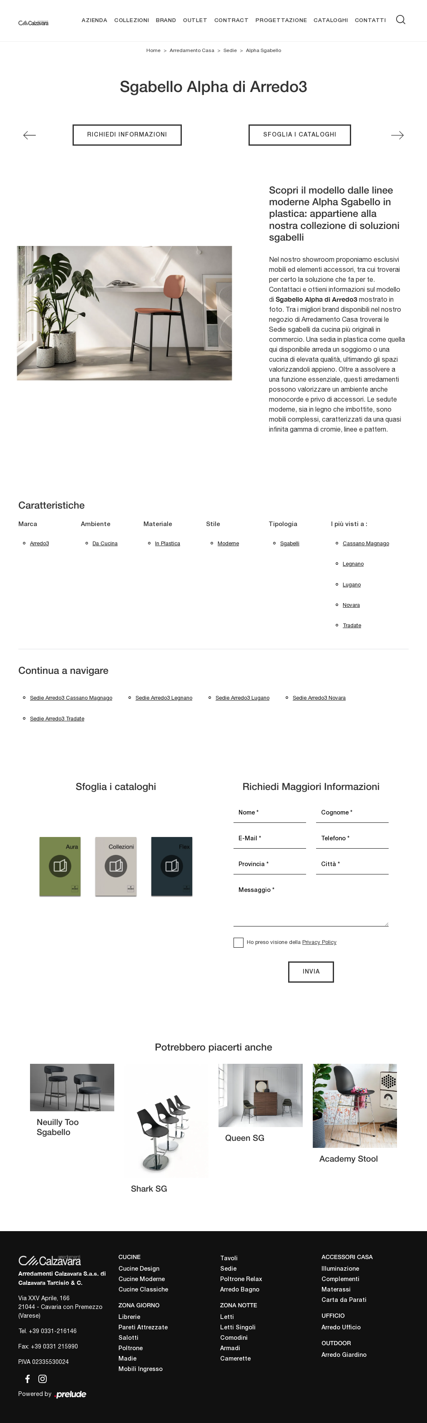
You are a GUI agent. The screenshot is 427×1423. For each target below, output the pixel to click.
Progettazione (281, 20)
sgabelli (289, 544)
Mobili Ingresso (140, 1369)
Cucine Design (138, 1269)
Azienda (95, 20)
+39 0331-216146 (53, 1331)
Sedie (230, 51)
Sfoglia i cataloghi (300, 135)
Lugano (352, 584)
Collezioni (131, 20)
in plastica (167, 544)
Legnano (353, 564)
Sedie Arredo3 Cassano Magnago (71, 698)
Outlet (195, 20)
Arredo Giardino (344, 1355)
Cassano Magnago (366, 544)
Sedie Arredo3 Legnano (164, 698)
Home (153, 51)
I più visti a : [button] (349, 524)
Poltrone (130, 1348)
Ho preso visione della (292, 942)
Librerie (129, 1317)
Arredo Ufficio (341, 1328)
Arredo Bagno (239, 1290)
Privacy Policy (319, 942)
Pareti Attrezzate (143, 1328)
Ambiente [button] (96, 524)
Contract (231, 20)
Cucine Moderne (141, 1280)
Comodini (234, 1338)
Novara (351, 605)
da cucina (105, 544)
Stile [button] (213, 524)
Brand (166, 20)
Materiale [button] (157, 524)
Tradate (352, 625)
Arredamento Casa (192, 51)
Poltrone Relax (241, 1280)
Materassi (336, 1290)
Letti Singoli (238, 1328)
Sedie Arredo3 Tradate (57, 718)
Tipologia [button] (283, 524)
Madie (127, 1359)
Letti (227, 1318)
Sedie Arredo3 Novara (319, 698)
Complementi (340, 1280)
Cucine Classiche (143, 1290)
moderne (228, 544)
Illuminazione (340, 1269)
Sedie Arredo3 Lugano (242, 698)
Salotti (128, 1338)
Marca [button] (27, 524)
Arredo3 (39, 544)
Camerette (235, 1359)
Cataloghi (331, 20)
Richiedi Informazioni (127, 135)
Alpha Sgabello (263, 51)
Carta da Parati (344, 1301)
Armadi (230, 1349)
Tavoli (229, 1259)
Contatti (370, 20)
